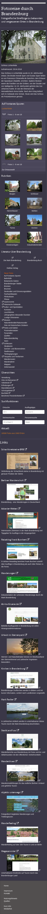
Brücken (7, 286)
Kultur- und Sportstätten (13, 307)
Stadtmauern (9, 351)
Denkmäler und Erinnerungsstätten (17, 291)
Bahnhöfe (8, 278)
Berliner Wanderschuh (12, 480)
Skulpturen (8, 346)
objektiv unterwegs (10, 792)
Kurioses (7, 310)
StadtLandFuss (8, 730)
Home (6, 886)
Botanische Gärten (11, 281)
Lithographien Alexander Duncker (17, 315)
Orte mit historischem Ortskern (16, 325)
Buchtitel (4, 393)
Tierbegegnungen (11, 354)
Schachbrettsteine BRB (12, 449)
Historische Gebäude (12, 304)
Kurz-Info (7, 906)
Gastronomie (9, 302)
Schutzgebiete (7, 391)
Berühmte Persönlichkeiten (11, 396)
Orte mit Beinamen (8, 380)
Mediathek (8, 909)
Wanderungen (8, 573)
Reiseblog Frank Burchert (13, 539)
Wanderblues (7, 761)
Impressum (8, 891)
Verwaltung (5, 378)
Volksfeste (5, 383)
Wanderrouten (9, 359)
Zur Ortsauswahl (8, 170)
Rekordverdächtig (11, 338)
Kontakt (7, 893)
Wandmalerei (9, 362)
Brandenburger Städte (12, 284)
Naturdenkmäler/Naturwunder (15, 323)
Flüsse (6, 299)
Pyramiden (8, 333)
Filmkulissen (9, 297)
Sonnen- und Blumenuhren (14, 349)
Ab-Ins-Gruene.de (10, 604)
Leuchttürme (9, 312)
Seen (6, 341)
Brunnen (7, 289)
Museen (7, 320)
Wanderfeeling (8, 823)
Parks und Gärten (11, 328)
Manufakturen (6, 388)
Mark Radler (7, 699)
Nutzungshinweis (10, 898)
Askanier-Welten (9, 508)
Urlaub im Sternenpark (12, 635)
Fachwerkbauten (10, 294)
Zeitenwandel (9, 367)
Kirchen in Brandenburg (13, 668)
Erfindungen (6, 385)
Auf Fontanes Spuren (12, 276)
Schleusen (8, 344)
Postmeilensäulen (11, 330)
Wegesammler (8, 851)
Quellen (7, 336)
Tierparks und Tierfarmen (14, 357)
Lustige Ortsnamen (11, 317)
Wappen (7, 364)
